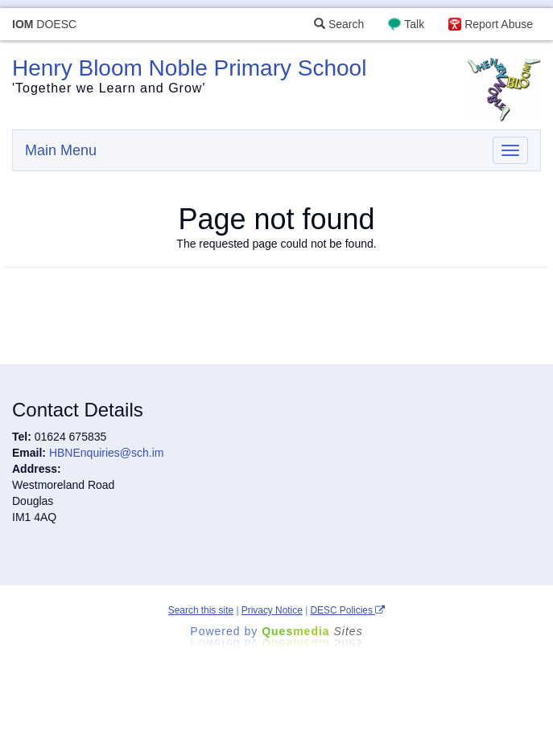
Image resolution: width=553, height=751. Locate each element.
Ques (312, 631)
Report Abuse (498, 24)
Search (339, 24)
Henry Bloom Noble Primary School (189, 67)
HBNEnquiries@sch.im (106, 452)
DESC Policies (348, 610)
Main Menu (61, 150)
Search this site (200, 610)
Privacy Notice (272, 610)
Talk (414, 24)
